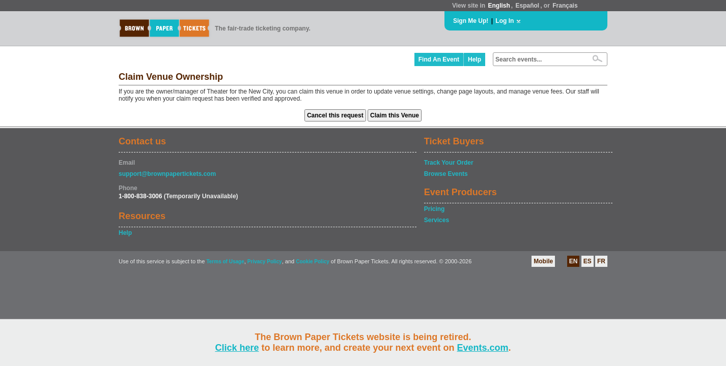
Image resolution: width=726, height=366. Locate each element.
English (499, 5)
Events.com (483, 348)
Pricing (434, 208)
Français (564, 5)
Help (474, 59)
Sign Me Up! (470, 20)
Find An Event (438, 59)
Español (528, 5)
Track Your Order (448, 162)
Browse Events (446, 173)
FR (601, 261)
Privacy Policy (264, 261)
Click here (237, 348)
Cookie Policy (312, 261)
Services (436, 220)
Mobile (543, 261)
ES (587, 261)
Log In (504, 20)
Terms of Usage (225, 261)
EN (573, 261)
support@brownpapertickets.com (167, 173)
